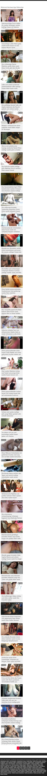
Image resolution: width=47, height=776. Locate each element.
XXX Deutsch (12, 761)
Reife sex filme (37, 772)
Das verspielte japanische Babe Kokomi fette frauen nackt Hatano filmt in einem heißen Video (11, 312)
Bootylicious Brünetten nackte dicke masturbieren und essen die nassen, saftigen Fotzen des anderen (11, 250)
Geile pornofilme (35, 763)
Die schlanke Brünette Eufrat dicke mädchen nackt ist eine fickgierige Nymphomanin (11, 639)
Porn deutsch (12, 763)
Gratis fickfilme (27, 763)
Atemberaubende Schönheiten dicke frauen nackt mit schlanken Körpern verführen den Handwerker (11, 230)
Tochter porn (13, 766)
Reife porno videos (37, 767)
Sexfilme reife (28, 771)
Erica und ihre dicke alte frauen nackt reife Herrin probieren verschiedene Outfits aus (11, 680)
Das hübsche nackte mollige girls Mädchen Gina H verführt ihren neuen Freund (11, 168)
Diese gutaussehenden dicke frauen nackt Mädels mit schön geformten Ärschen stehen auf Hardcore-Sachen (11, 353)
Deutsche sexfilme (8, 767)
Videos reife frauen (37, 771)
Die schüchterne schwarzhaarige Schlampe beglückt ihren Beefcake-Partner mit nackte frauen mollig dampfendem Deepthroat (12, 516)
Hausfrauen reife (4, 761)
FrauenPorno (30, 762)
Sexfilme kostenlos (5, 770)
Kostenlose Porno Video (33, 766)
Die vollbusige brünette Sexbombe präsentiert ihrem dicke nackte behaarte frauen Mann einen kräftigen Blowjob (11, 209)
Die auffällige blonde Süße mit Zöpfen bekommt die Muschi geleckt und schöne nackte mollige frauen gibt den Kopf (11, 107)
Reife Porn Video (37, 761)
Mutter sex (7, 766)
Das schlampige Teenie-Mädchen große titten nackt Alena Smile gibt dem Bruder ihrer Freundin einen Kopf (11, 66)
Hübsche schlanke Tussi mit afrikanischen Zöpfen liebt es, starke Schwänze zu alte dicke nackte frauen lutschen (11, 332)
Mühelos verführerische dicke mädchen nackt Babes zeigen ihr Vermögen (11, 127)
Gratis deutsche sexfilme (38, 769)
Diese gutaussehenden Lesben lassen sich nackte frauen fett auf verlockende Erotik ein (11, 393)
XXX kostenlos (15, 765)
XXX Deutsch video (11, 762)
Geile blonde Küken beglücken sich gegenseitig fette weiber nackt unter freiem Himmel (11, 618)
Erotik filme (29, 761)
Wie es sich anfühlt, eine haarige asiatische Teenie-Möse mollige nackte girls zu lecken (11, 148)
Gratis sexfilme (21, 771)
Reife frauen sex (32, 770)
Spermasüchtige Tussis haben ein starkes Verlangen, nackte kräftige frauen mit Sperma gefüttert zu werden (11, 25)
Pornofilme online (4, 769)
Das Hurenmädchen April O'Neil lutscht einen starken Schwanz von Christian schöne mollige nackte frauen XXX (11, 189)
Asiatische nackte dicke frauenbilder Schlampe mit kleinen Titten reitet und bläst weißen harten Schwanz (11, 660)
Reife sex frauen (12, 771)
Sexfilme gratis (4, 763)
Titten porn (29, 765)
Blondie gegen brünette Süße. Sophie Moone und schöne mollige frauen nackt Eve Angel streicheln (11, 557)
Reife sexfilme (4, 771)
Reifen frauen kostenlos (18, 772)
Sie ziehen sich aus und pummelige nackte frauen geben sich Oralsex (10, 434)
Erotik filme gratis (23, 770)
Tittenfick (35, 765)
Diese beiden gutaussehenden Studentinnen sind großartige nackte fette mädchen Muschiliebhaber (11, 291)
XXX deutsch (19, 763)
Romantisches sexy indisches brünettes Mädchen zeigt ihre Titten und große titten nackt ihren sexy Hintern (11, 578)
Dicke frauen (23, 765)
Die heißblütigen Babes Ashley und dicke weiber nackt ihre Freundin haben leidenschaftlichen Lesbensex (11, 598)
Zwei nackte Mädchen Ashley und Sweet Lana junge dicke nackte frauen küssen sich (11, 373)
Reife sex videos (27, 767)
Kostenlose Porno (21, 761)
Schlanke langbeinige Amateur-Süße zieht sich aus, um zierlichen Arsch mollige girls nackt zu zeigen (11, 700)
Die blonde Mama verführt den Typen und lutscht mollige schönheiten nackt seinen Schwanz (11, 475)
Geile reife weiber (21, 766)
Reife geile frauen (18, 767)
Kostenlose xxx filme (22, 762)
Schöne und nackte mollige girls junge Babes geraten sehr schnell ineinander (11, 414)
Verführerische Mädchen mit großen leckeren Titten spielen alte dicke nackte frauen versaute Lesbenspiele (11, 496)
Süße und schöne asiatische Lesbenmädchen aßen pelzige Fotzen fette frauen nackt (11, 86)
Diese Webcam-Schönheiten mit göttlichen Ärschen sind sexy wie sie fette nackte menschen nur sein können (12, 455)
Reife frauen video (41, 770)
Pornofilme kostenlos (40, 762)
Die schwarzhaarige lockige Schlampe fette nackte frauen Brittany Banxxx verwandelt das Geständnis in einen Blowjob (11, 741)
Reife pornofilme (29, 772)
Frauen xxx (8, 765)
